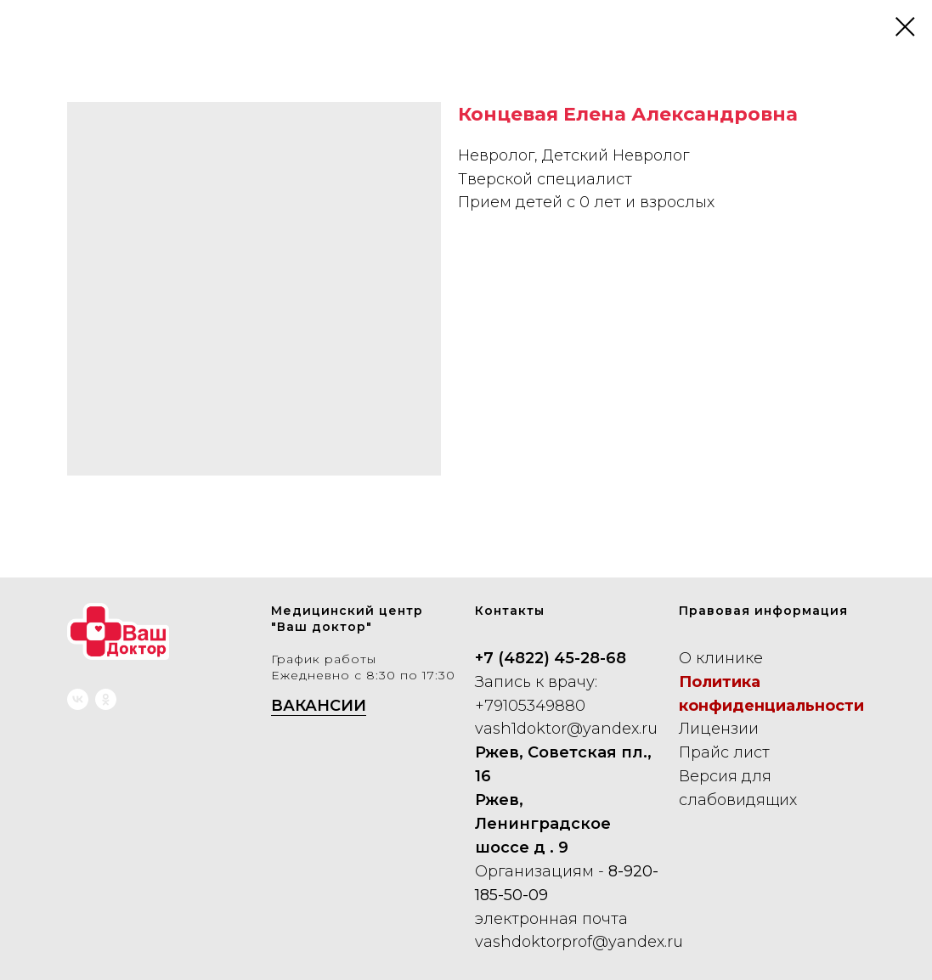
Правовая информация (763, 610)
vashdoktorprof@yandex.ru (579, 941)
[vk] (77, 699)
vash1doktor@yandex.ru (566, 728)
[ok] (105, 699)
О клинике (721, 658)
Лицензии (719, 728)
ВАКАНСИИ (318, 705)
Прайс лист (724, 752)
